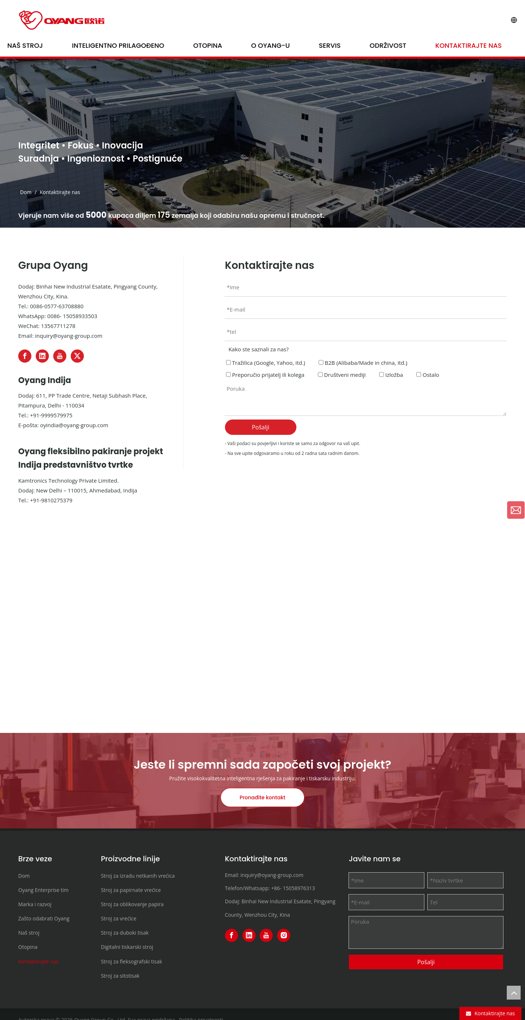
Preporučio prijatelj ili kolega (265, 374)
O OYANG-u (270, 45)
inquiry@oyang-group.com (68, 335)
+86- (276, 888)
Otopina (207, 45)
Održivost (388, 45)
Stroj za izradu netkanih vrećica (138, 875)
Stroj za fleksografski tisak (131, 961)
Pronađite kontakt (262, 797)
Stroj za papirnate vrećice (131, 889)
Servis (330, 45)
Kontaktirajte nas (468, 45)
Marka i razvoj (34, 904)
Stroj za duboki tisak (125, 932)
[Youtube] (59, 356)
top (514, 993)
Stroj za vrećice (118, 918)
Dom (24, 875)
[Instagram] (283, 935)
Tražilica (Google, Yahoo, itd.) (265, 362)
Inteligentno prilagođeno (118, 45)
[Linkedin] (42, 356)
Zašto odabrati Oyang (43, 918)
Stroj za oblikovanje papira (132, 904)
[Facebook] (24, 356)
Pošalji (260, 427)
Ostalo (427, 374)
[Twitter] (77, 356)
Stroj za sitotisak (120, 975)
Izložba (391, 374)
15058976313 (299, 888)
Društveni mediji (342, 374)
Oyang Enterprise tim (43, 889)
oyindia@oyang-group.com (74, 425)
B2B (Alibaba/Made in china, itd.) (363, 362)
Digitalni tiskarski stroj (127, 946)
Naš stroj (25, 45)
